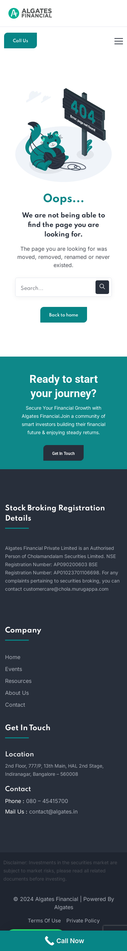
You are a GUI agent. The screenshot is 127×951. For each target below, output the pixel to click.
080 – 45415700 (47, 801)
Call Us (20, 41)
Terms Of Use (44, 920)
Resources (18, 680)
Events (13, 669)
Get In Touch (63, 453)
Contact (15, 704)
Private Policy (83, 920)
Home (12, 657)
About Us (17, 692)
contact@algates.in (53, 811)
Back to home (63, 315)
